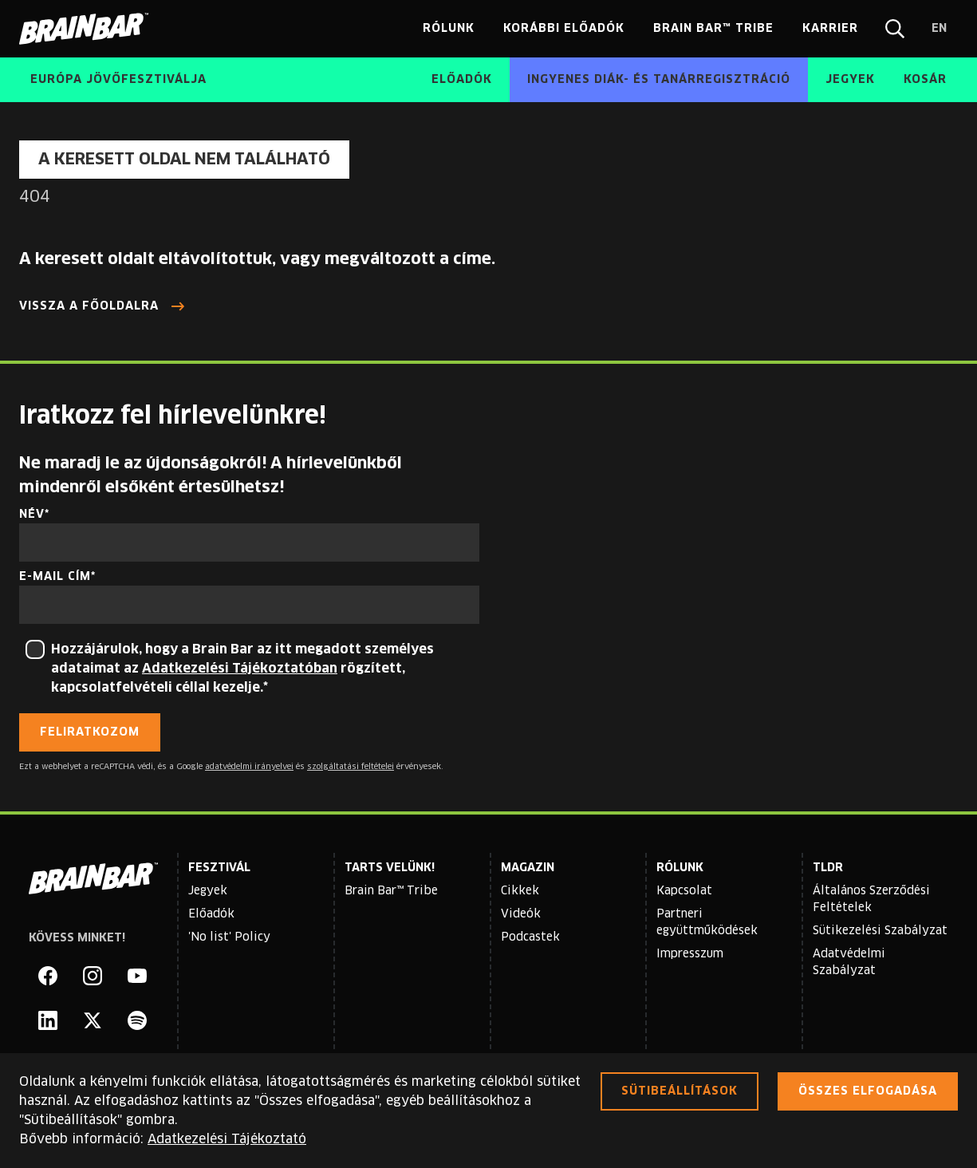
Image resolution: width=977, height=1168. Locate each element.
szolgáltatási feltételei (350, 767)
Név (32, 514)
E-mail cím (55, 576)
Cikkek (520, 891)
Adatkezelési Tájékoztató (227, 1139)
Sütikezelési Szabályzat (880, 931)
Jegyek (207, 891)
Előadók (211, 914)
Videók (521, 914)
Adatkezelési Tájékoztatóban (239, 668)
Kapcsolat (684, 891)
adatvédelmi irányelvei (249, 767)
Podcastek (530, 937)
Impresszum (689, 954)
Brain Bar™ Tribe (391, 891)
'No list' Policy (229, 937)
